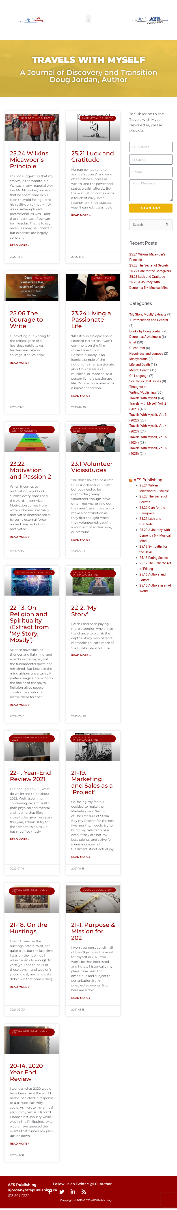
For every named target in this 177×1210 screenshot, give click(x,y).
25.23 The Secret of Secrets (150, 266)
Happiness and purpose (147, 365)
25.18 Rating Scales (154, 569)
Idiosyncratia (138, 370)
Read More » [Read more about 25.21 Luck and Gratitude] (81, 215)
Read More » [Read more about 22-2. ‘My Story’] (81, 656)
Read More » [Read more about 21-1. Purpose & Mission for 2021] (81, 999)
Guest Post (137, 359)
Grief (132, 354)
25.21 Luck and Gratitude (92, 157)
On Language (139, 387)
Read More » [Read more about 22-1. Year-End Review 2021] (19, 840)
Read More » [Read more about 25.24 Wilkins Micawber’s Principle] (19, 245)
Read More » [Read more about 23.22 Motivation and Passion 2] (19, 537)
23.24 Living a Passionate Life (91, 320)
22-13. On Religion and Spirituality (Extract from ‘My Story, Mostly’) (29, 624)
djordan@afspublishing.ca (32, 1192)
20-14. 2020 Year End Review (26, 1074)
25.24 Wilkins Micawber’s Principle (29, 160)
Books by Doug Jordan (146, 343)
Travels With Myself (143, 409)
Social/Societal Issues (145, 393)
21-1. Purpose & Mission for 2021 (93, 932)
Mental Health (139, 382)
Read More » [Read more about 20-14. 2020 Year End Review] (19, 1145)
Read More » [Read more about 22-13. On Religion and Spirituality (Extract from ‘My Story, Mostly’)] (19, 705)
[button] (88, 19)
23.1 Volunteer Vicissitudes (92, 467)
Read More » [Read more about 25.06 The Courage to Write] (19, 363)
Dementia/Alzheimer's (145, 348)
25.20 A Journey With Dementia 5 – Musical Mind (155, 546)
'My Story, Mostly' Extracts (148, 320)
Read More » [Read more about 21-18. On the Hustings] (19, 988)
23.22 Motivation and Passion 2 (30, 471)
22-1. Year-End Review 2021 (30, 777)
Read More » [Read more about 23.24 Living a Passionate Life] (81, 396)
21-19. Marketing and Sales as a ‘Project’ (92, 783)
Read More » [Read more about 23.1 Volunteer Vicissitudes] (81, 540)
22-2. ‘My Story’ (84, 611)
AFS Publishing (149, 491)
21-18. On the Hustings (28, 929)
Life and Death (140, 376)
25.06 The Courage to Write (26, 320)
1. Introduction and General (149, 331)
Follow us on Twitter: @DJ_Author (80, 1185)
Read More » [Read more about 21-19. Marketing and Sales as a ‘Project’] (81, 858)
